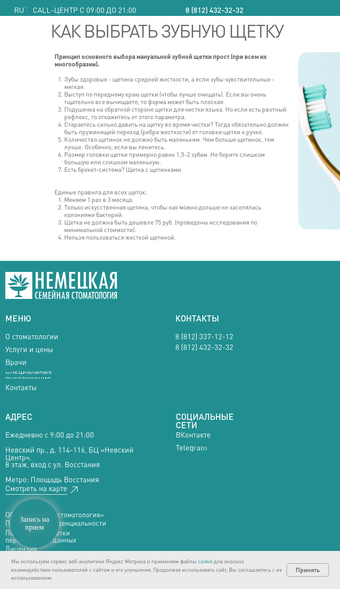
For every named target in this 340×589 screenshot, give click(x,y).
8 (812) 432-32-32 (214, 10)
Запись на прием (34, 523)
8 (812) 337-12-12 (204, 336)
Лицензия (21, 549)
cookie (205, 561)
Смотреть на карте (36, 488)
